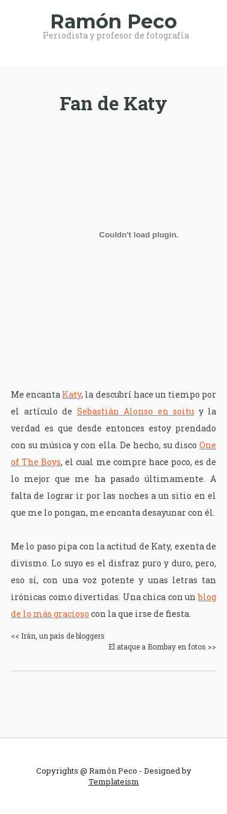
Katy (71, 394)
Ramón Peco (113, 21)
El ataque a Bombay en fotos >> (162, 646)
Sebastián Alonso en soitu (135, 411)
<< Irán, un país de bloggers (58, 635)
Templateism (114, 781)
